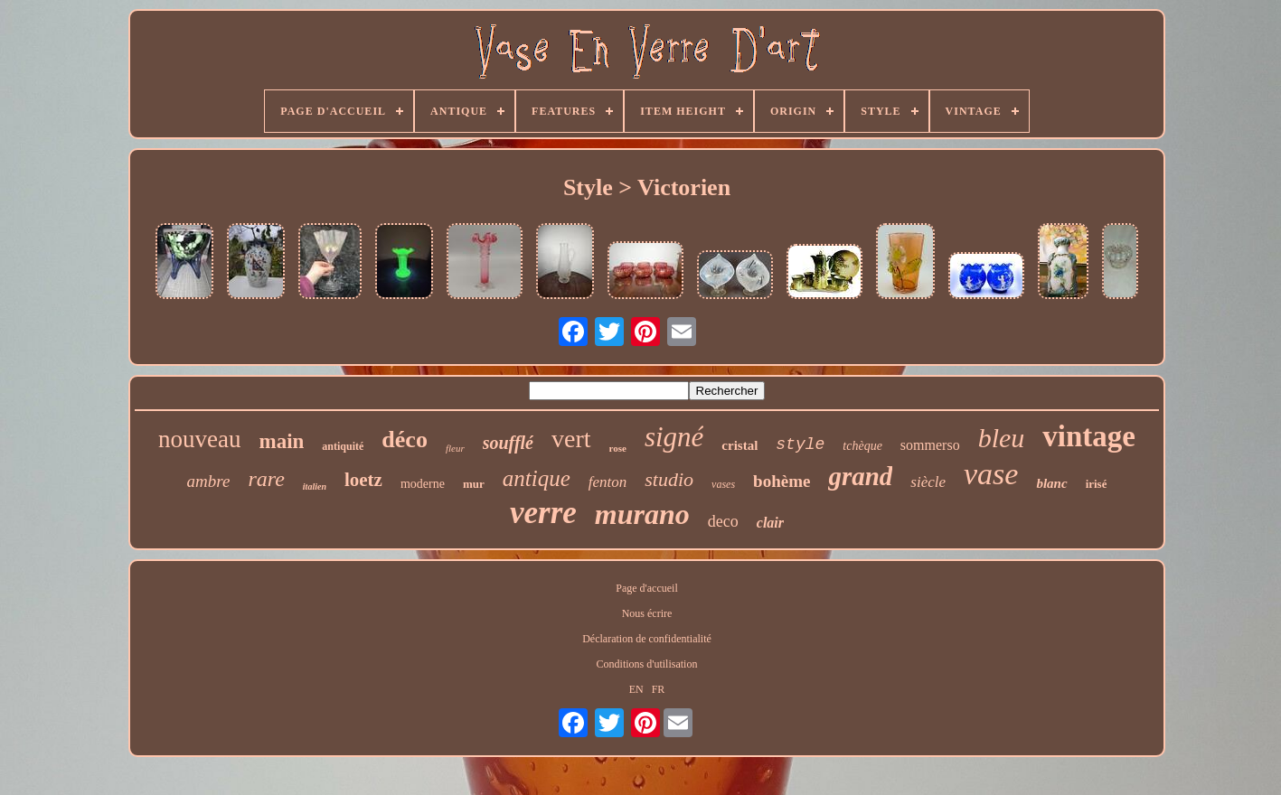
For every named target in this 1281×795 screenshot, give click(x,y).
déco (404, 439)
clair (770, 522)
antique (536, 478)
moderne (422, 484)
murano (642, 514)
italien (314, 486)
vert (571, 439)
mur (474, 484)
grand (860, 476)
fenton (608, 482)
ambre (209, 481)
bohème (781, 481)
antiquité (342, 446)
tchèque (862, 446)
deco (723, 521)
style (800, 444)
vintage (1088, 436)
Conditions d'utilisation (647, 664)
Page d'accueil (646, 588)
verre (543, 512)
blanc (1051, 483)
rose (617, 448)
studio (669, 479)
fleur (455, 448)
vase (991, 474)
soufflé (508, 443)
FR (658, 689)
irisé (1096, 484)
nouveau (199, 439)
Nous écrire (647, 613)
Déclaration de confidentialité (646, 638)
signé (674, 437)
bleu (1001, 438)
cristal (739, 445)
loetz (363, 480)
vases (723, 484)
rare (266, 479)
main (282, 441)
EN (636, 689)
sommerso (930, 445)
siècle (928, 482)
